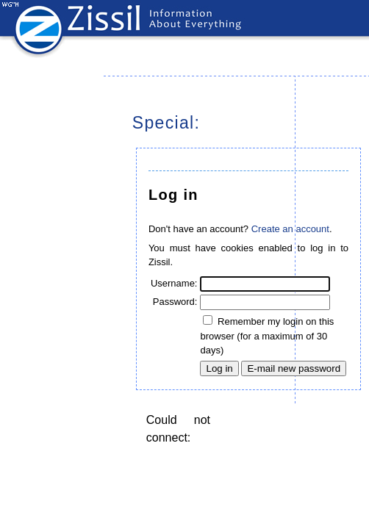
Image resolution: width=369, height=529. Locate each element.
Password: (175, 301)
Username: (174, 283)
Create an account (290, 228)
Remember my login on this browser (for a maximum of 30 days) (267, 336)
